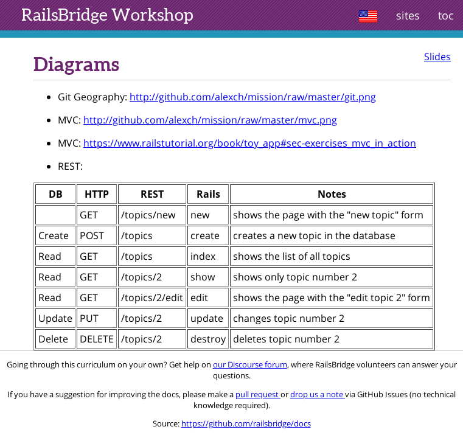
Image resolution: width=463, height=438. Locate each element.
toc (446, 15)
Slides (437, 56)
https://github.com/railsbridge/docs (246, 423)
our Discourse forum (250, 364)
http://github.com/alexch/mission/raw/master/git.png (253, 96)
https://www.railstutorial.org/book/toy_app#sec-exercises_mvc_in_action (249, 143)
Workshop (107, 14)
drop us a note (317, 394)
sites (408, 15)
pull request (257, 394)
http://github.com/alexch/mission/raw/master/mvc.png (210, 120)
